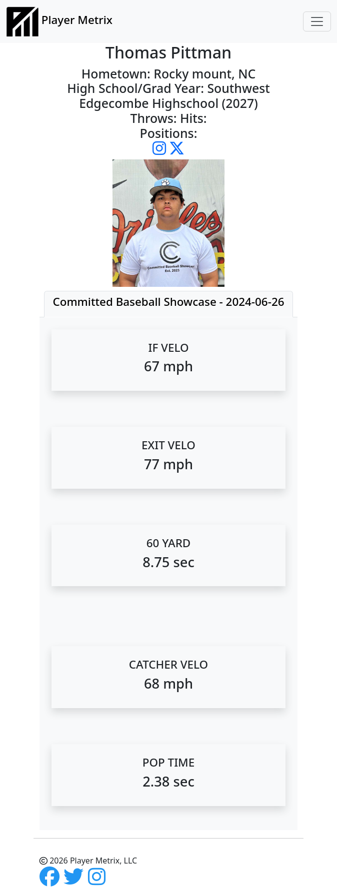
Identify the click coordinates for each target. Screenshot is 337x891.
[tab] (168, 304)
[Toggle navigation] (317, 21)
